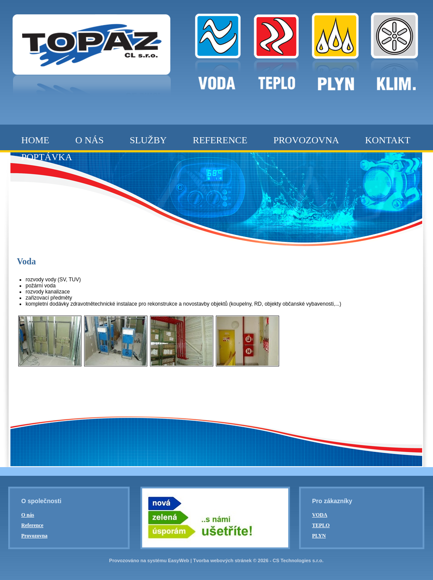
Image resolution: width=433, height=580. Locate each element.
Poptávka (46, 157)
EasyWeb (178, 560)
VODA (319, 515)
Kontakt (387, 140)
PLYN (319, 536)
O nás (89, 140)
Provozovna (306, 140)
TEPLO (321, 525)
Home (35, 140)
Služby (148, 140)
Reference (220, 140)
